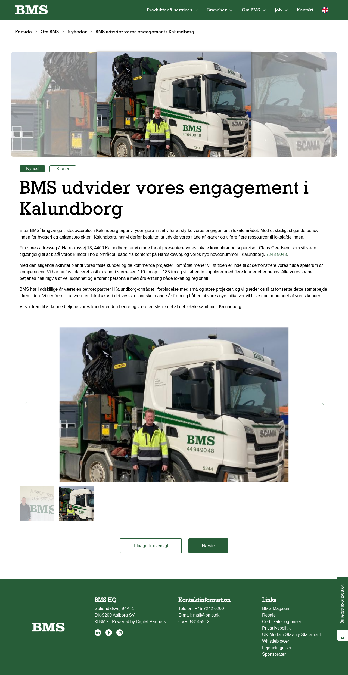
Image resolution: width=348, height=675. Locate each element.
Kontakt (305, 10)
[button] (25, 404)
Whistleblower (275, 641)
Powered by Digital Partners (139, 621)
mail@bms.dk (206, 615)
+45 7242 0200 (209, 608)
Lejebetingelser (277, 647)
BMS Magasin (275, 608)
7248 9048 (276, 254)
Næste (208, 545)
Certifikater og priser (281, 621)
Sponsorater (274, 654)
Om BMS (251, 10)
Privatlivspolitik (276, 628)
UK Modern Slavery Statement (291, 634)
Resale (269, 615)
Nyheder (77, 32)
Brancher (217, 10)
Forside (23, 32)
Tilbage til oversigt (150, 545)
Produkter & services (169, 10)
